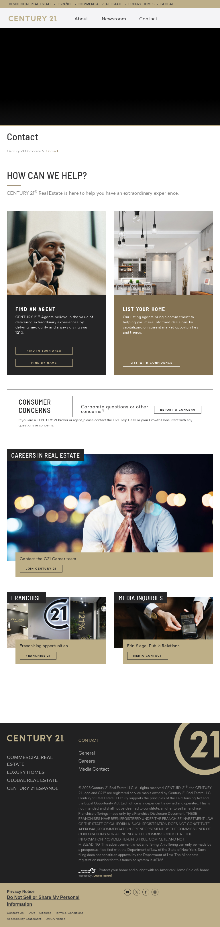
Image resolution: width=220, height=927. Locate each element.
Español (65, 4)
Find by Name (44, 363)
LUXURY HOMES (26, 772)
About (81, 18)
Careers (86, 761)
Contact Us (15, 913)
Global (167, 4)
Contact (148, 18)
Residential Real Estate (30, 4)
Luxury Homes (141, 4)
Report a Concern (177, 410)
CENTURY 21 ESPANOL (32, 788)
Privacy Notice (21, 891)
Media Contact (147, 656)
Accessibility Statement (24, 919)
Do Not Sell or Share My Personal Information (43, 901)
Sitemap (45, 913)
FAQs (31, 913)
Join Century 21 (41, 568)
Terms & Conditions (69, 913)
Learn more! (102, 875)
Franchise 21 (38, 656)
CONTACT (88, 741)
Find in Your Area (44, 351)
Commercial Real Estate (100, 4)
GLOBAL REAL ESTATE (32, 780)
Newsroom (114, 18)
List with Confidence (152, 363)
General (86, 753)
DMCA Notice (55, 919)
